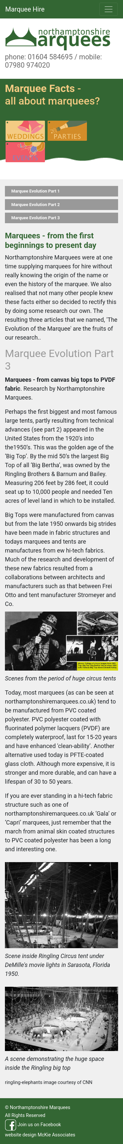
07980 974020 (27, 65)
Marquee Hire (25, 9)
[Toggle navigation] (108, 9)
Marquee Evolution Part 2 (35, 204)
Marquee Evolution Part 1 (35, 191)
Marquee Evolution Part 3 (35, 217)
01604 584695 (50, 57)
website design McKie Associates (40, 1135)
